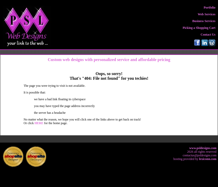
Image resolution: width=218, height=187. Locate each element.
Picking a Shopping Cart (199, 28)
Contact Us (208, 34)
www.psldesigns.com (202, 148)
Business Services (203, 21)
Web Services (206, 14)
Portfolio (209, 7)
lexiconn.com (207, 159)
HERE (39, 123)
